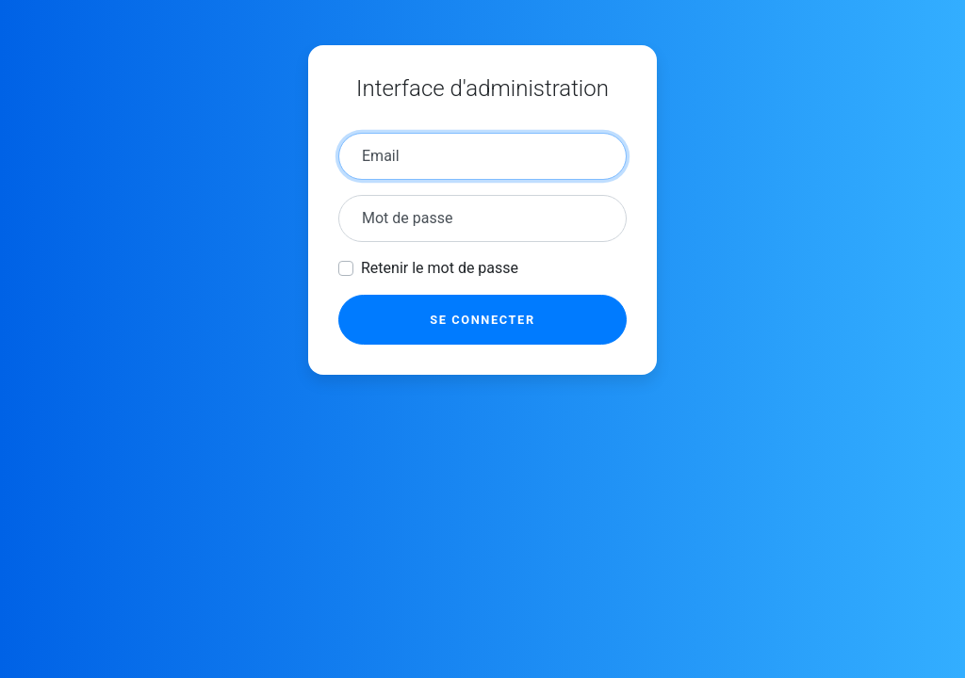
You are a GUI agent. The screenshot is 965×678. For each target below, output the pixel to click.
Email (381, 156)
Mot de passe (407, 218)
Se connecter (482, 320)
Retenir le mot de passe (439, 268)
